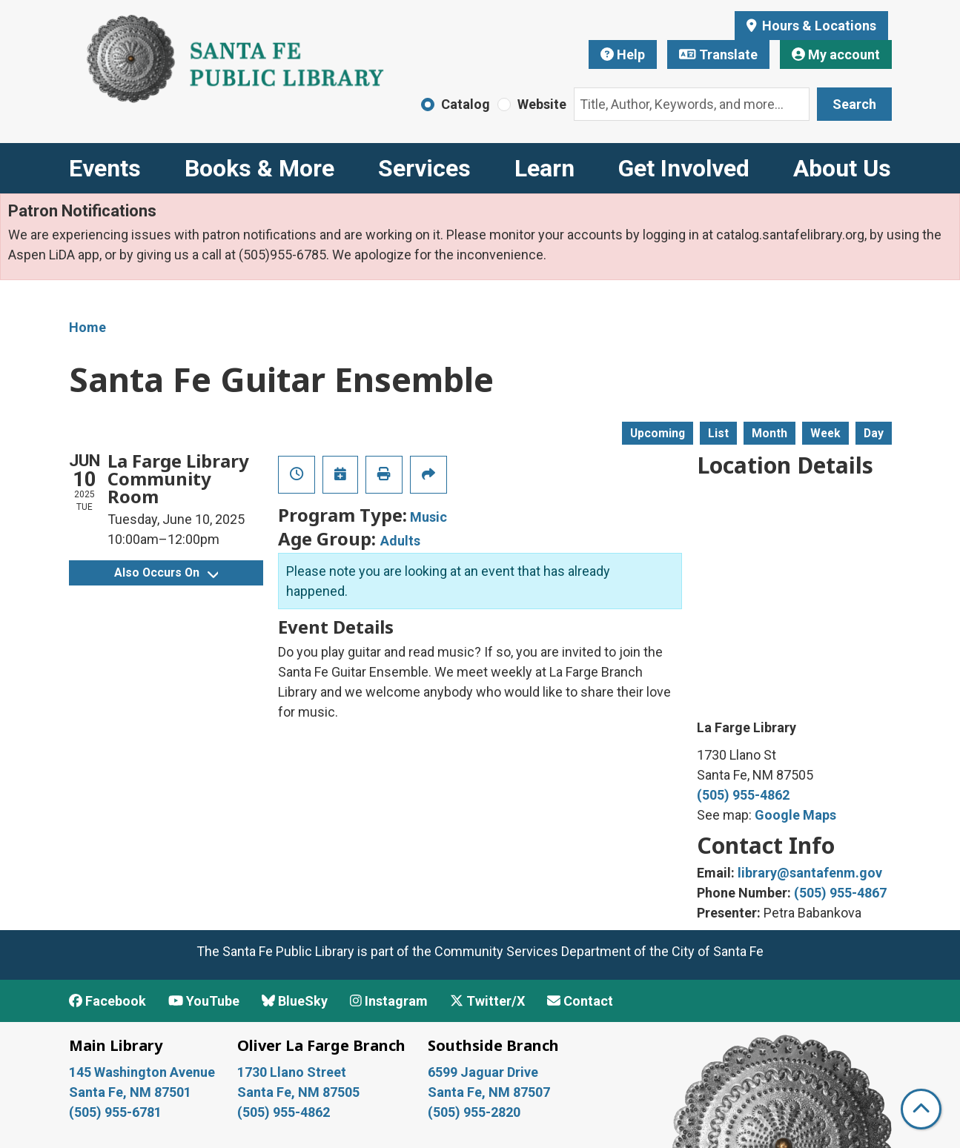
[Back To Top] (921, 1109)
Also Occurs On (166, 572)
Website (541, 104)
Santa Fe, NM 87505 (300, 1092)
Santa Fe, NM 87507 (490, 1092)
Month (769, 433)
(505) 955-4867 (840, 892)
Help (622, 54)
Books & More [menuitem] (259, 168)
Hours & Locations (817, 25)
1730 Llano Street (291, 1072)
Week (825, 433)
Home (87, 327)
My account (836, 54)
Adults (400, 540)
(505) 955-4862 (743, 795)
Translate (718, 54)
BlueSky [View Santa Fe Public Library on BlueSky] (295, 1001)
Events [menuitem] (105, 168)
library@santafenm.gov (810, 872)
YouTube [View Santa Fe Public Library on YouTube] (203, 1001)
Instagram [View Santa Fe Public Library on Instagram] (389, 1001)
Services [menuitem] (424, 168)
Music (428, 517)
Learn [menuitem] (544, 168)
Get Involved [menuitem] (683, 168)
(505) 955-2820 (474, 1112)
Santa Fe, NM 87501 (131, 1092)
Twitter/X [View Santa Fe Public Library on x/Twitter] (487, 1001)
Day (874, 433)
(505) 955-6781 (117, 1112)
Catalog (465, 104)
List (718, 433)
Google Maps (795, 815)
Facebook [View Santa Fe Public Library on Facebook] (107, 1001)
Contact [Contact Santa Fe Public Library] (580, 1001)
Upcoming (657, 433)
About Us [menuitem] (842, 168)
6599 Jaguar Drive (483, 1072)
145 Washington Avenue (142, 1072)
